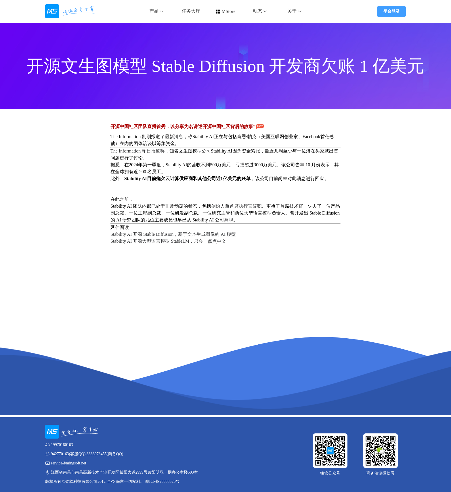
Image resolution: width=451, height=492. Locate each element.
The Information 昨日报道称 (137, 150)
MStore (228, 11)
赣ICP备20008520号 (162, 481)
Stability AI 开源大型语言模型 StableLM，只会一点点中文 (168, 241)
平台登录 (391, 11)
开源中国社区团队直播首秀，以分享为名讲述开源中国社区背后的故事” (187, 126)
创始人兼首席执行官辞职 (236, 206)
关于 (294, 11)
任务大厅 (191, 11)
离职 (228, 219)
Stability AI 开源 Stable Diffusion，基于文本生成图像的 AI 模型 (173, 234)
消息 (178, 136)
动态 (260, 11)
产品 (156, 11)
